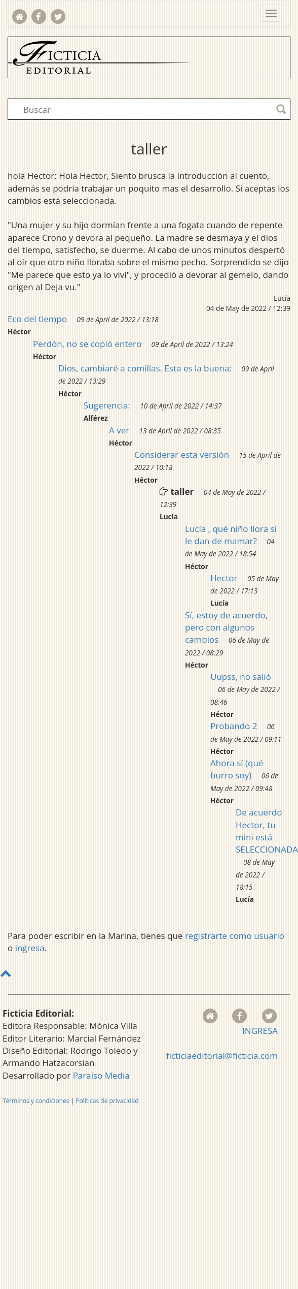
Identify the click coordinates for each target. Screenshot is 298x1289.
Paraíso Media (101, 1075)
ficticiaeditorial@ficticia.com (222, 1055)
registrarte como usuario (234, 935)
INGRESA (260, 1030)
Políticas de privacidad (107, 1100)
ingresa (30, 948)
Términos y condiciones (36, 1100)
